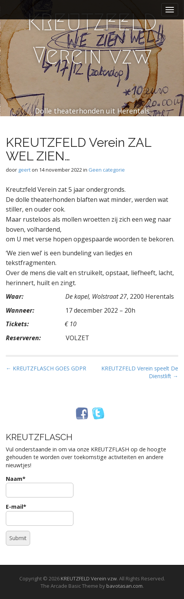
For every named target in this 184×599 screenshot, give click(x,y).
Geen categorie (107, 169)
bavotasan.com (124, 585)
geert (24, 169)
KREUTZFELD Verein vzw (92, 39)
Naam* (39, 486)
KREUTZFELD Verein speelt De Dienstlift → (139, 372)
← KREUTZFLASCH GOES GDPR (46, 368)
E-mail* (39, 514)
